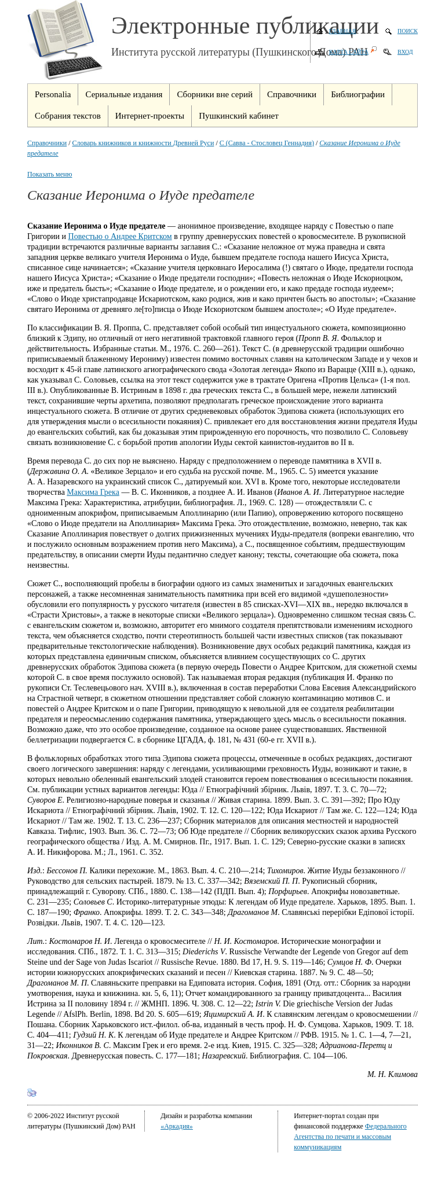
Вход (405, 52)
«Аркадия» (177, 1126)
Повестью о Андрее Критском (120, 236)
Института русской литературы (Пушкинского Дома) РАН (239, 52)
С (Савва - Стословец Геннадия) (267, 143)
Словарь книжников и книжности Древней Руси (143, 143)
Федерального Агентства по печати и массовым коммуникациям (350, 1136)
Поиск (407, 31)
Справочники (47, 143)
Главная (342, 31)
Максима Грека (93, 492)
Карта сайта (349, 52)
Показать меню (49, 174)
